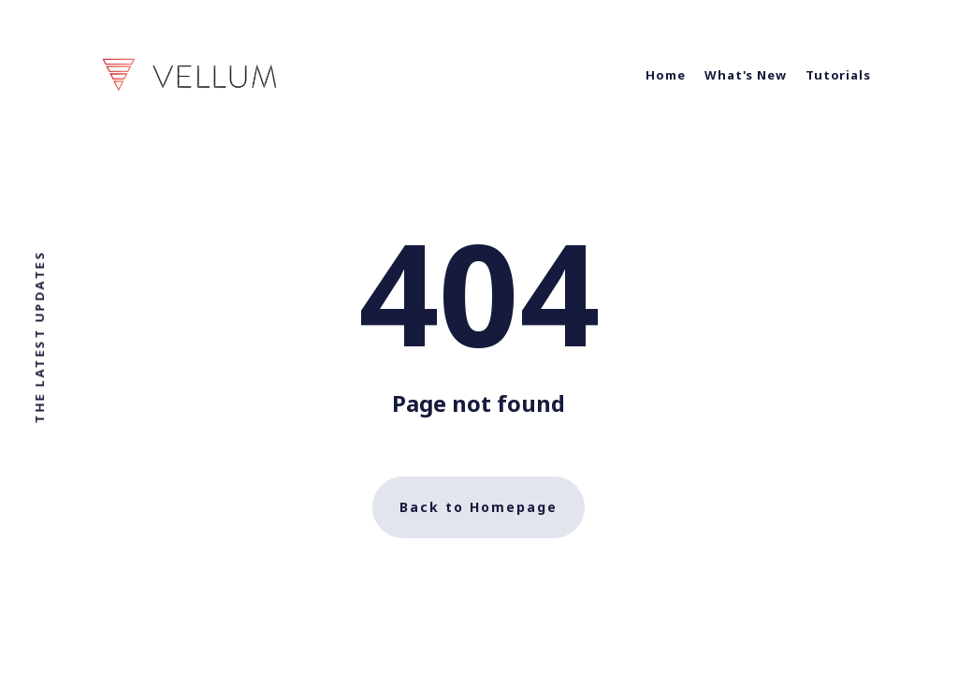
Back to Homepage (478, 507)
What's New (745, 74)
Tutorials (838, 74)
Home (666, 74)
